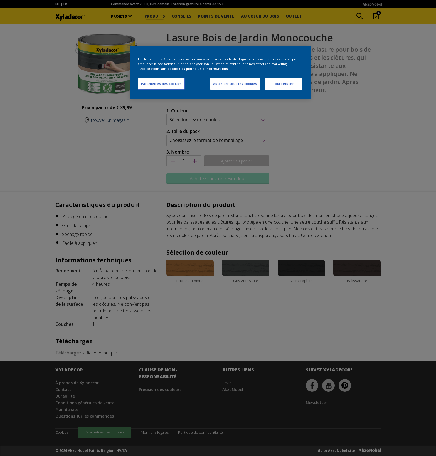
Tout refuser (283, 84)
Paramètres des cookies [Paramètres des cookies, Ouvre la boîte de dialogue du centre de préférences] (161, 84)
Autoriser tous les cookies (235, 84)
